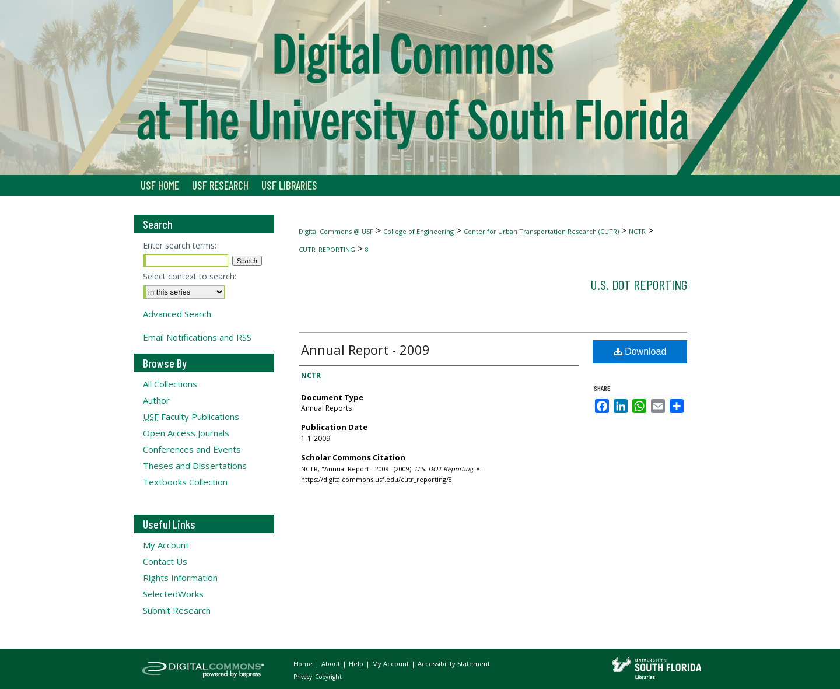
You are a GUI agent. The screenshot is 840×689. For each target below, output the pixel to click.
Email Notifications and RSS (197, 337)
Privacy (303, 677)
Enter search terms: (179, 245)
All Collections (170, 384)
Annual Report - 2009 (365, 349)
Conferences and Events (192, 449)
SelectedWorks (173, 594)
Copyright (328, 677)
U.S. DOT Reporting (638, 284)
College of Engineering (418, 231)
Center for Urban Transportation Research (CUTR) (541, 231)
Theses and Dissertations (195, 465)
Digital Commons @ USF (336, 231)
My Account (166, 545)
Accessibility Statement (454, 663)
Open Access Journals (186, 433)
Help (357, 663)
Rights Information (180, 577)
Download (640, 351)
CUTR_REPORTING (327, 249)
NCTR (637, 231)
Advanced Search (177, 314)
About (331, 663)
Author (156, 400)
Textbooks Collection (185, 482)
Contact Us (165, 561)
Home (303, 663)
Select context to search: (189, 276)
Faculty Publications (191, 416)
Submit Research (177, 610)
